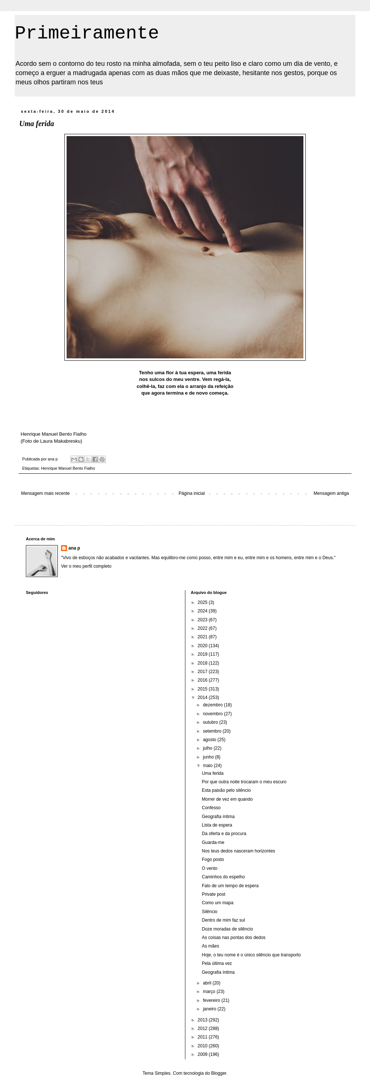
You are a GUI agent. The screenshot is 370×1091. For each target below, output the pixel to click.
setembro (212, 731)
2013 (203, 1020)
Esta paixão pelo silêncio (226, 790)
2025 (203, 602)
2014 (203, 697)
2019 (203, 654)
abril (207, 983)
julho (208, 748)
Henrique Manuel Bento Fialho (68, 468)
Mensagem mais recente (45, 493)
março (209, 991)
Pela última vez (217, 963)
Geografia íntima (218, 816)
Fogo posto (213, 859)
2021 (203, 636)
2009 (203, 1054)
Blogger (218, 1073)
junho (209, 757)
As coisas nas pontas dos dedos (233, 937)
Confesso (211, 807)
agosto (210, 739)
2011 (203, 1037)
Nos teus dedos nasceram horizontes (238, 851)
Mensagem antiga (331, 493)
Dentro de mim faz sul (223, 920)
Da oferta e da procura (224, 833)
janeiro (210, 1008)
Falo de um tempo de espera (230, 885)
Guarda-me (213, 842)
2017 (203, 671)
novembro (213, 713)
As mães (210, 946)
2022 (203, 628)
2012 (203, 1028)
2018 (203, 663)
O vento (209, 868)
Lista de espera (217, 825)
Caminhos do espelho (223, 876)
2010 (203, 1045)
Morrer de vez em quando (227, 799)
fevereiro (212, 1000)
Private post (213, 894)
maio (208, 765)
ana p (74, 548)
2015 (203, 689)
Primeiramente (87, 33)
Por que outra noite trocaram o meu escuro (244, 781)
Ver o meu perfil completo (86, 566)
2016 (203, 680)
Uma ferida (212, 773)
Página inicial (192, 493)
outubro (211, 722)
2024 (203, 611)
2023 (203, 619)
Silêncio (209, 911)
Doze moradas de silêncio (227, 929)
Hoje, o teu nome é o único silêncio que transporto (251, 954)
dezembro (213, 704)
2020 (203, 645)
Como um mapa (217, 902)
